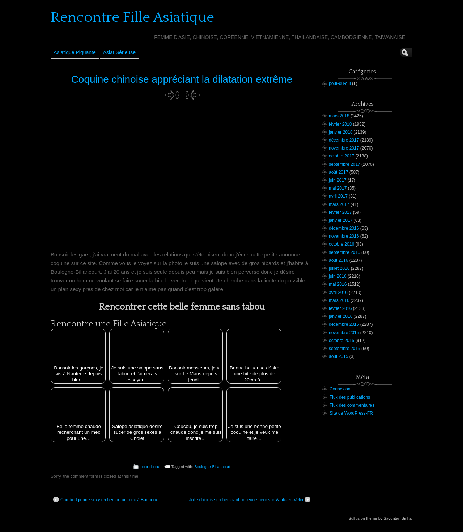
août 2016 (338, 260)
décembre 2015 (344, 324)
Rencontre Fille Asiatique (132, 17)
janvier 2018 (340, 132)
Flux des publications (350, 397)
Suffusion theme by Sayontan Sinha (380, 518)
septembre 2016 (344, 252)
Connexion (340, 389)
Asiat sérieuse (119, 52)
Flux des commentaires (352, 405)
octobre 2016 (341, 244)
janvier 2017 (340, 220)
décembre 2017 (344, 140)
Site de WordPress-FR (351, 413)
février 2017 (340, 212)
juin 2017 (338, 180)
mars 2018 (339, 115)
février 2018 (340, 124)
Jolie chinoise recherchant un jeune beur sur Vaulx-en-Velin (249, 499)
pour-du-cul (150, 466)
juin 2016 (338, 276)
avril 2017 (338, 196)
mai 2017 (338, 188)
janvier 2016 (340, 316)
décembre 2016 (344, 228)
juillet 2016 (339, 268)
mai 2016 (338, 284)
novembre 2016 (344, 236)
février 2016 (340, 308)
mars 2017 (339, 204)
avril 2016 (338, 292)
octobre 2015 (341, 340)
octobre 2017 (341, 156)
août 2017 (338, 172)
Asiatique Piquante (75, 52)
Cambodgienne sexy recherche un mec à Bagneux (105, 499)
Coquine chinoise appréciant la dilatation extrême (182, 79)
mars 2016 (339, 300)
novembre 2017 (344, 148)
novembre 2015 (344, 332)
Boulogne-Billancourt (212, 466)
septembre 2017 (344, 164)
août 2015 (338, 356)
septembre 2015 (344, 348)
